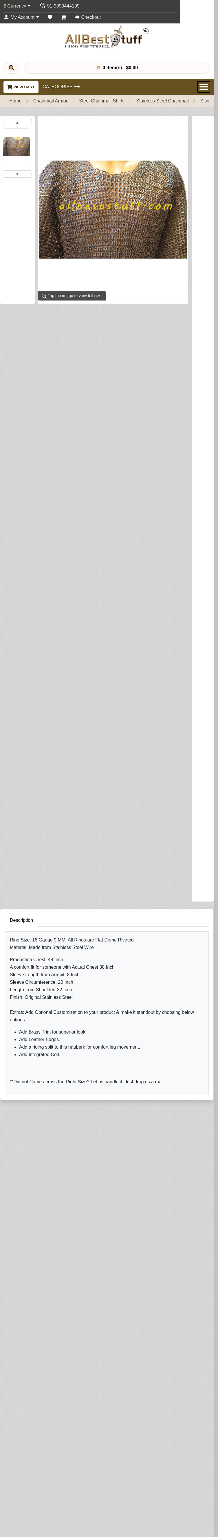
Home (15, 100)
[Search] (11, 68)
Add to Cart (83, 643)
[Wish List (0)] (50, 17)
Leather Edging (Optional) (31, 523)
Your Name (26, 944)
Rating (22, 1030)
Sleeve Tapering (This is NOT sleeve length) (52, 388)
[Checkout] (88, 17)
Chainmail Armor (50, 100)
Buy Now (129, 643)
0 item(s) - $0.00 (117, 67)
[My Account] (21, 17)
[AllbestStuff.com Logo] (107, 36)
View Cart (21, 86)
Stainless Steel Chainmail (162, 100)
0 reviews (44, 313)
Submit (24, 1065)
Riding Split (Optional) (27, 612)
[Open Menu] (203, 87)
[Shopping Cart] (63, 17)
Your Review (28, 971)
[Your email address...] (88, 1495)
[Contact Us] (59, 5)
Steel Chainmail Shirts (101, 100)
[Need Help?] (159, 642)
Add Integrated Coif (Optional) (35, 433)
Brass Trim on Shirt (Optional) (35, 410)
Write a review (76, 313)
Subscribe (188, 1495)
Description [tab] (21, 692)
